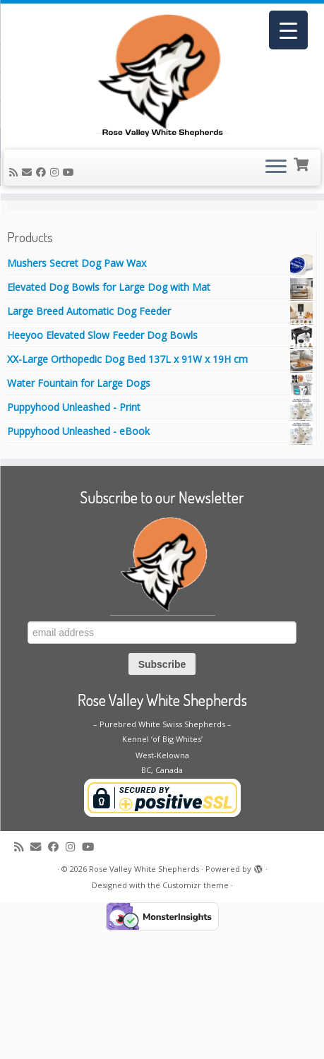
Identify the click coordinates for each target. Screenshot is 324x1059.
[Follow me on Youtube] (70, 194)
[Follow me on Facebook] (43, 194)
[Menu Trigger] (288, 30)
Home (21, 248)
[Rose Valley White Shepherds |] (162, 86)
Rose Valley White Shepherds (144, 997)
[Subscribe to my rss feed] (15, 194)
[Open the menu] (276, 190)
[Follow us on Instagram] (56, 194)
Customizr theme (195, 1013)
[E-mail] (29, 194)
